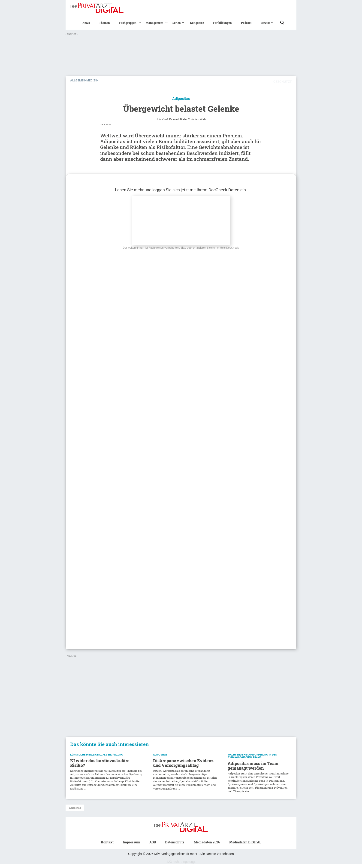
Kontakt (107, 842)
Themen (104, 23)
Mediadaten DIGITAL (245, 842)
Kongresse (197, 23)
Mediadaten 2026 (207, 842)
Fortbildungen (222, 23)
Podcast (246, 23)
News (86, 23)
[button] (128, 23)
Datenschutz (174, 842)
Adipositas (75, 807)
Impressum (131, 842)
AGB (152, 842)
